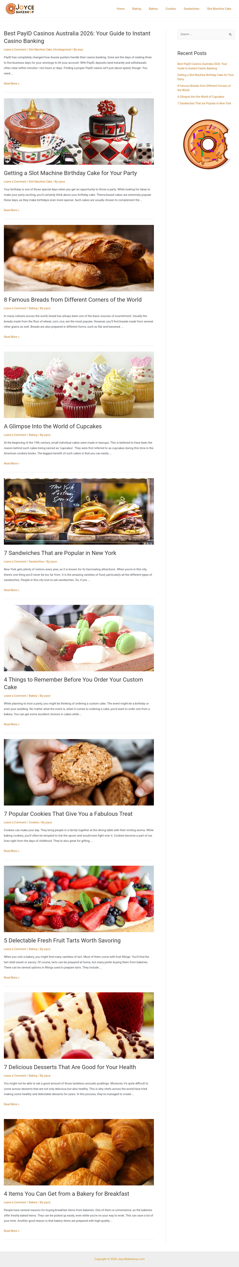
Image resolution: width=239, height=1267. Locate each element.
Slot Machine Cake (220, 8)
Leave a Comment (15, 49)
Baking (145, 8)
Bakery (160, 8)
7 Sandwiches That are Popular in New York (60, 552)
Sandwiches (194, 8)
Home (131, 8)
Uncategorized (64, 49)
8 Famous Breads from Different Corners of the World (73, 299)
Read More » (12, 83)
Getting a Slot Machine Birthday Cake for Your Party (70, 173)
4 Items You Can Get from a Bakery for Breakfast (66, 1193)
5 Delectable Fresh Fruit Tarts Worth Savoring (62, 940)
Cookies (175, 8)
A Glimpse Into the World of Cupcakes (53, 426)
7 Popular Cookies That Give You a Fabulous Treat (68, 813)
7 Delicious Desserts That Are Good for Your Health (70, 1067)
